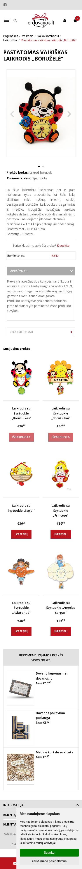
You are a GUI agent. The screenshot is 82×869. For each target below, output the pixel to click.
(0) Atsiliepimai (21, 332)
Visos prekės (41, 660)
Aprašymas (18, 271)
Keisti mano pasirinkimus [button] (49, 861)
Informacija (13, 805)
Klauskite (63, 245)
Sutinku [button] (49, 852)
